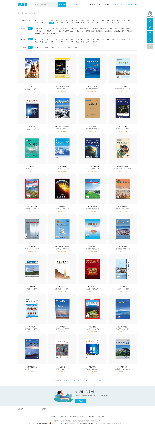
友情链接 (20, 409)
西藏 (57, 42)
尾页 (100, 380)
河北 (62, 39)
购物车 (107, 4)
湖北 (118, 39)
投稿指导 (44, 409)
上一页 (73, 380)
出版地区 (23, 39)
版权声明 (73, 417)
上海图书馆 (108, 31)
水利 (87, 20)
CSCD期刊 (55, 28)
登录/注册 (118, 4)
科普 (84, 4)
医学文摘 (37, 33)
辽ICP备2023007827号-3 (41, 423)
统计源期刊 (64, 28)
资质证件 (63, 417)
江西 (103, 39)
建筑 (108, 20)
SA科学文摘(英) (125, 28)
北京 (36, 39)
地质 (52, 23)
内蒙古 (88, 42)
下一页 (93, 380)
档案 (118, 20)
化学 (72, 23)
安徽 (93, 39)
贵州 (46, 42)
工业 (67, 20)
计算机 (119, 23)
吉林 (87, 39)
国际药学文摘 (90, 31)
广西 (36, 42)
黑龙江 (95, 42)
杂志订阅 (101, 417)
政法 (41, 23)
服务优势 (91, 417)
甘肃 (67, 42)
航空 (93, 23)
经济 (46, 20)
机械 (72, 20)
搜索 (60, 4)
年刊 (76, 47)
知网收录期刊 (73, 28)
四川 (77, 39)
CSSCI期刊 (38, 28)
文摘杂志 (129, 31)
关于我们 (54, 417)
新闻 (82, 23)
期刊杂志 (24, 13)
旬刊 (41, 47)
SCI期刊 (92, 4)
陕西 (62, 42)
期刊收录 (23, 28)
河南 (113, 39)
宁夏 (77, 42)
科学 (67, 23)
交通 (123, 20)
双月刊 (59, 47)
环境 (36, 23)
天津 (46, 39)
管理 (57, 20)
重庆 (72, 39)
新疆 (82, 42)
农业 (77, 20)
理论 (98, 23)
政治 (108, 23)
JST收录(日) (48, 31)
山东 (108, 39)
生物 (77, 23)
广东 (128, 39)
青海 (72, 42)
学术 (100, 4)
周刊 (36, 47)
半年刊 (70, 47)
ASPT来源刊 (54, 33)
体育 (128, 20)
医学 (41, 20)
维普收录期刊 (84, 28)
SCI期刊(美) (38, 31)
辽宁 (82, 39)
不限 (30, 20)
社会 (62, 23)
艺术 (98, 20)
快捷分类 (23, 20)
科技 (62, 20)
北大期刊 (46, 28)
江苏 (52, 39)
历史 (87, 23)
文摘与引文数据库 (119, 31)
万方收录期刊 (94, 28)
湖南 (123, 39)
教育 (36, 20)
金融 (52, 20)
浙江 (57, 39)
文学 (93, 20)
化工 (57, 23)
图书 (113, 20)
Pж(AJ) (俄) (57, 31)
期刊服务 (82, 417)
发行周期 (23, 47)
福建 (98, 39)
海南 (41, 42)
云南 (52, 42)
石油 (113, 23)
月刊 (53, 47)
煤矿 (46, 23)
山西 (67, 39)
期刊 (77, 4)
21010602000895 (63, 423)
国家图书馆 (99, 31)
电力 (82, 20)
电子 (103, 23)
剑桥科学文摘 (79, 31)
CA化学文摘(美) (113, 28)
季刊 (64, 47)
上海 (41, 39)
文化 (103, 20)
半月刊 (47, 47)
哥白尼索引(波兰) (68, 31)
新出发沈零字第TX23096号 (87, 423)
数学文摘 (45, 33)
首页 (19, 13)
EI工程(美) (103, 28)
